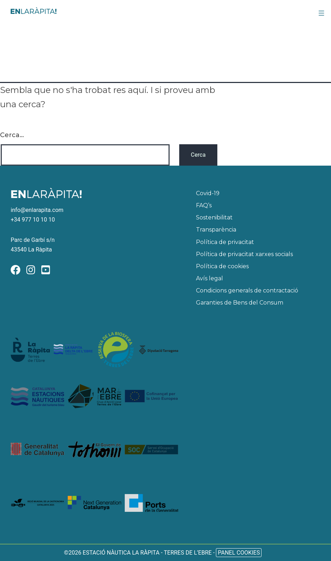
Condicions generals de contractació (247, 290)
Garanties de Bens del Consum (239, 302)
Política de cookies (222, 266)
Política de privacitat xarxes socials (244, 254)
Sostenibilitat (214, 217)
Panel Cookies (239, 552)
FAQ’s (204, 205)
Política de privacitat (225, 242)
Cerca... (12, 135)
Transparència (216, 229)
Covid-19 (207, 193)
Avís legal (209, 278)
